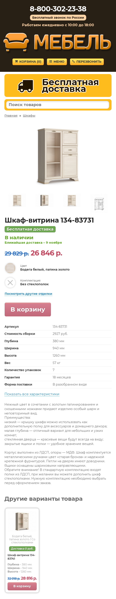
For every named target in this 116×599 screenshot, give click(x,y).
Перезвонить (86, 62)
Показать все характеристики (31, 394)
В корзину (27, 309)
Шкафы (29, 116)
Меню (56, 62)
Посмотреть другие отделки (28, 294)
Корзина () (28, 62)
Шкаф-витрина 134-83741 (21, 556)
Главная (11, 116)
